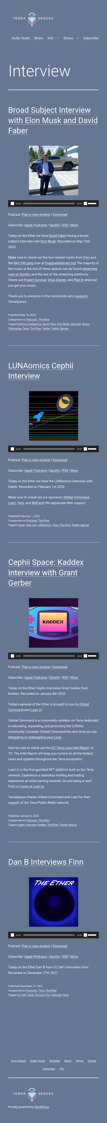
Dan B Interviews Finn (46, 862)
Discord (39, 995)
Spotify (55, 225)
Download (60, 215)
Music (38, 38)
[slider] (49, 203)
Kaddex (42, 824)
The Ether (43, 319)
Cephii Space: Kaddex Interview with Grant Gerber (46, 573)
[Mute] (85, 203)
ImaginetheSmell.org (60, 263)
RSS (65, 225)
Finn (86, 257)
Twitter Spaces (59, 328)
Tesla (26, 328)
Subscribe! (91, 38)
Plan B (78, 280)
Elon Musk (48, 241)
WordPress (42, 1107)
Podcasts (31, 319)
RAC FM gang (23, 263)
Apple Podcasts (35, 225)
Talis (20, 503)
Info (50, 38)
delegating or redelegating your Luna (34, 737)
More (74, 225)
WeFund (37, 503)
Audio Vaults (21, 38)
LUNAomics (44, 525)
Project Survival (35, 280)
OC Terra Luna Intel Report (70, 748)
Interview (75, 324)
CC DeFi (22, 995)
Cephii (21, 525)
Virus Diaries (57, 280)
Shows (68, 38)
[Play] (12, 203)
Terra (55, 525)
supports (81, 296)
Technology (14, 328)
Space (85, 324)
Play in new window (36, 215)
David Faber (57, 236)
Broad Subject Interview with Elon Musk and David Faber (53, 120)
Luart (12, 503)
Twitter (46, 328)
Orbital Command (76, 497)
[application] (53, 203)
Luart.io (36, 710)
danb (31, 995)
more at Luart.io (32, 786)
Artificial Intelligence (29, 324)
